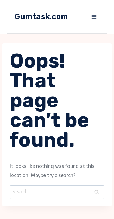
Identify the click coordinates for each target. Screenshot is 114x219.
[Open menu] (93, 16)
